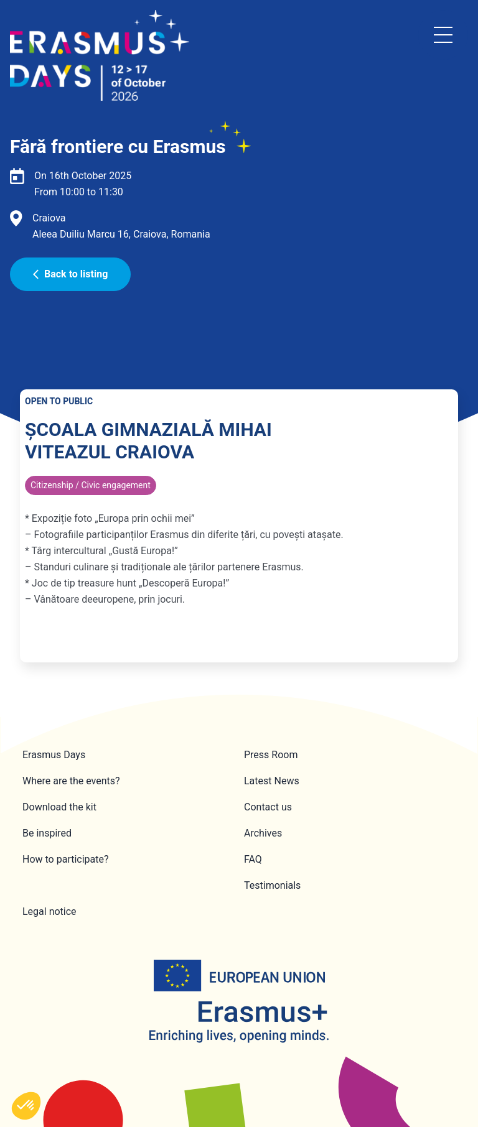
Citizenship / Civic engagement (90, 485)
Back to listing (70, 274)
